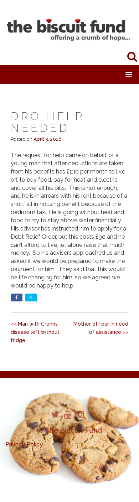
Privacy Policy (24, 444)
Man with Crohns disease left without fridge (35, 332)
